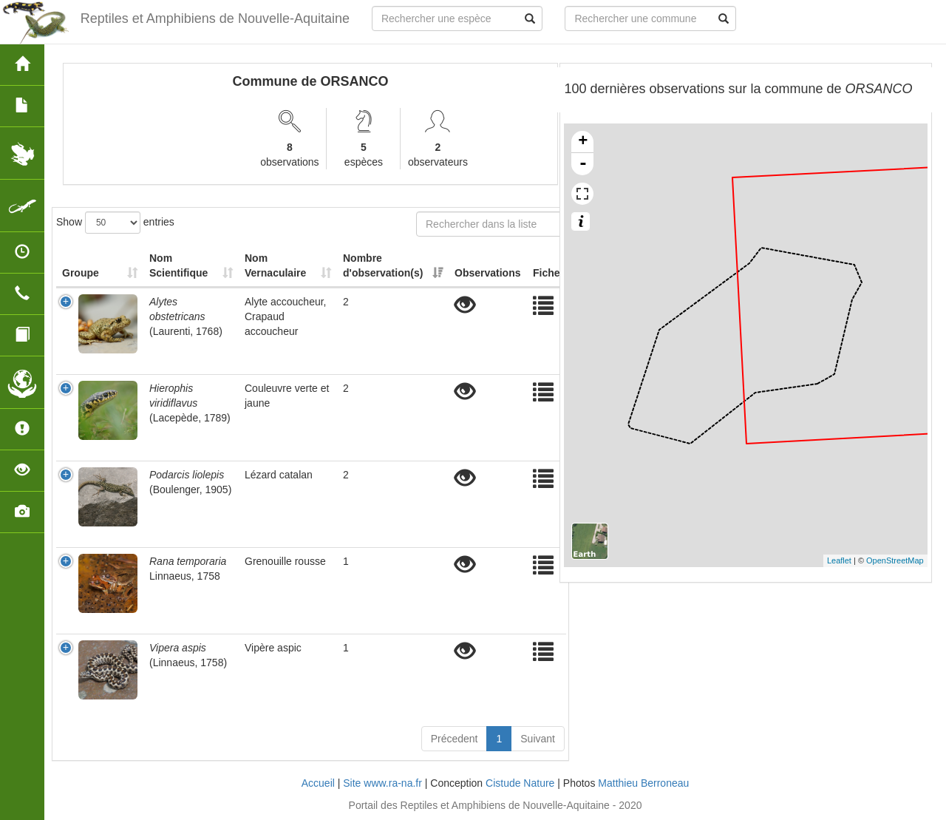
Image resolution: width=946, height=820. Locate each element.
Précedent (454, 739)
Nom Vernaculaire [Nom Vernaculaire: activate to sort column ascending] (275, 265)
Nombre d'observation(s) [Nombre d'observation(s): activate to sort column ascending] (383, 265)
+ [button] (583, 142)
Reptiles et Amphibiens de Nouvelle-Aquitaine (215, 18)
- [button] (583, 164)
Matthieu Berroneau (643, 783)
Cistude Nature (520, 783)
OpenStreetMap (895, 560)
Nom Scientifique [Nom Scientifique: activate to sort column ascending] (178, 265)
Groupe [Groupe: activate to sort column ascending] (80, 273)
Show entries (115, 222)
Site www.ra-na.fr (382, 783)
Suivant (537, 739)
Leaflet (839, 560)
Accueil (318, 783)
